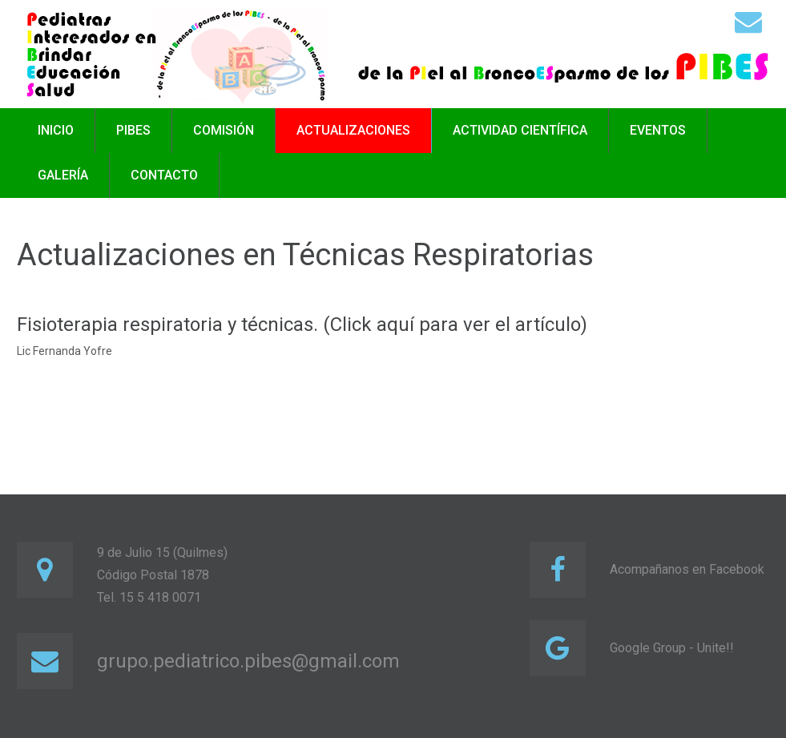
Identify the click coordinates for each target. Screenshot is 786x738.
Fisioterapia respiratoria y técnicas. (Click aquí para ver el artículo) (302, 324)
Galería (63, 175)
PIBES (133, 130)
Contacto (164, 175)
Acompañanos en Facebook (687, 569)
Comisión (223, 130)
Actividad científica (520, 130)
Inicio (56, 130)
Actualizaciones (353, 130)
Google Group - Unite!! (672, 647)
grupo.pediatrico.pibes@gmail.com (248, 661)
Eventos (658, 130)
